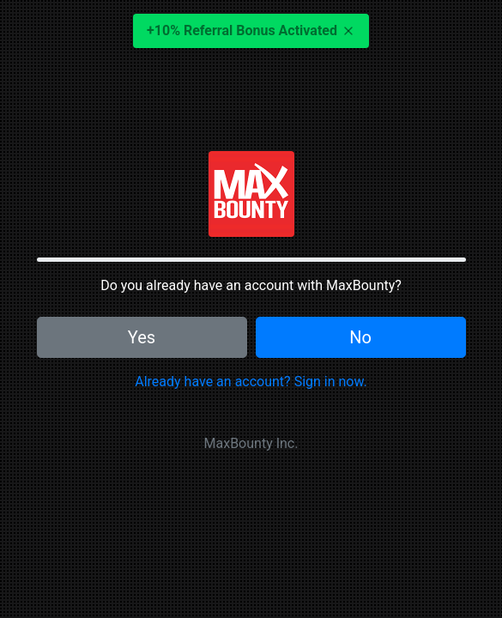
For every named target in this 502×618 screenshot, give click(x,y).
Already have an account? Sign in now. (250, 381)
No (360, 337)
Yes (141, 337)
